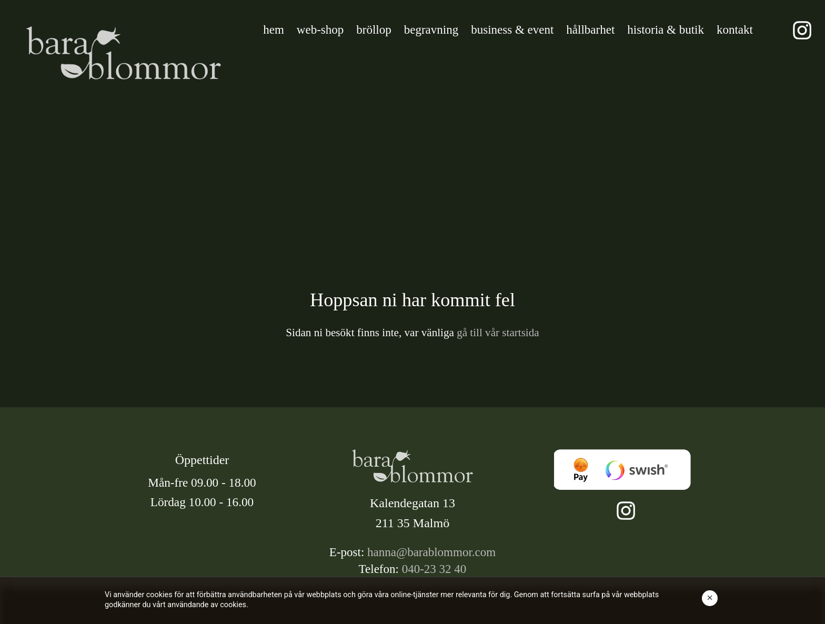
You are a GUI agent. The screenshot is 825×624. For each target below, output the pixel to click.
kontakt (735, 29)
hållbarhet (590, 29)
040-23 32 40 (434, 569)
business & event (512, 29)
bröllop (373, 29)
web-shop (320, 29)
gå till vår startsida (496, 332)
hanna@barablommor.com (431, 552)
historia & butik (665, 29)
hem (273, 29)
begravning (431, 29)
